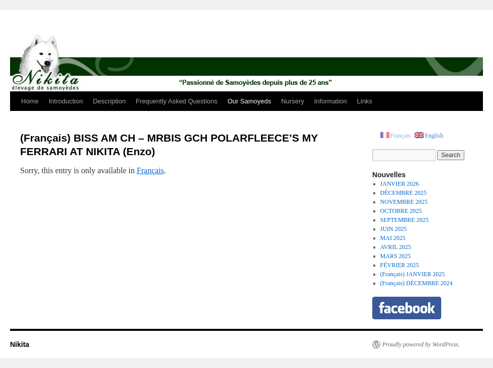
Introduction (66, 101)
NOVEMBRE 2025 (404, 201)
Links (364, 101)
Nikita (19, 344)
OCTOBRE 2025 (401, 210)
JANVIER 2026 (399, 183)
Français (150, 170)
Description (109, 101)
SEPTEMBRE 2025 (404, 219)
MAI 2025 (392, 237)
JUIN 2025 (393, 228)
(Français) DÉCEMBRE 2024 (416, 283)
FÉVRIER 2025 (399, 265)
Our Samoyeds (249, 101)
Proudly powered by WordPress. (421, 344)
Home (30, 101)
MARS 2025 (395, 256)
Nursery (292, 101)
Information (330, 101)
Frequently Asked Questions (177, 101)
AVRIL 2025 (396, 247)
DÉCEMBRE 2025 (403, 192)
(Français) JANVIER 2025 (412, 274)
